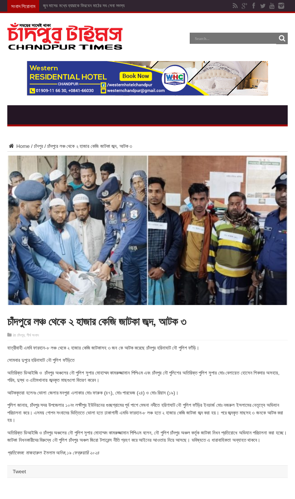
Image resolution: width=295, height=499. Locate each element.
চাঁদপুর (38, 146)
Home (18, 146)
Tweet (19, 471)
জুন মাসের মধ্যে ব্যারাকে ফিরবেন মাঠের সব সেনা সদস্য (83, 5)
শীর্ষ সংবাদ (33, 335)
